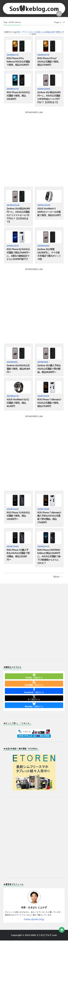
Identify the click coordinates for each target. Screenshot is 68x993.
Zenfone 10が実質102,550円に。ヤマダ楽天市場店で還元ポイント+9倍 (49, 254)
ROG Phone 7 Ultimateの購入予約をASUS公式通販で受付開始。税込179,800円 (49, 517)
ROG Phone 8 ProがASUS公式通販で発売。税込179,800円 (48, 61)
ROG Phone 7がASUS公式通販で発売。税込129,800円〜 (18, 515)
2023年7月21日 (44, 396)
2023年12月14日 (13, 205)
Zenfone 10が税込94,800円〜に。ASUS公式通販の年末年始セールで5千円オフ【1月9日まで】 (49, 97)
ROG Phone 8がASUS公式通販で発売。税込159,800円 (18, 95)
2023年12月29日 (44, 89)
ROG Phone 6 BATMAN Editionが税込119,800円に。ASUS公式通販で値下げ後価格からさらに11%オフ (48, 556)
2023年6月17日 (44, 547)
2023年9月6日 (43, 362)
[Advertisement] (34, 147)
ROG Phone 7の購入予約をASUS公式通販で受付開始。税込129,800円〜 (18, 555)
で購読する (33, 676)
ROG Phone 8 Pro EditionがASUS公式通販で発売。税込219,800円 (18, 61)
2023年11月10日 (44, 205)
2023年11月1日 (13, 246)
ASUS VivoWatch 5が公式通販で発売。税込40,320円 (18, 402)
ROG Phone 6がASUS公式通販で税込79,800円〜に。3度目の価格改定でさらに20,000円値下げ (18, 254)
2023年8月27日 (13, 396)
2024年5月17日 (13, 55)
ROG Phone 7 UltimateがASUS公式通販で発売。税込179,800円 (49, 402)
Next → (58, 576)
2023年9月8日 (12, 362)
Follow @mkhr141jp (34, 919)
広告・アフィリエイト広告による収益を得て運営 (38, 32)
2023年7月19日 (44, 509)
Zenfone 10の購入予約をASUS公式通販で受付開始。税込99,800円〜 (49, 368)
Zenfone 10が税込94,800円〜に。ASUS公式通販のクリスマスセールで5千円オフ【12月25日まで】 (18, 215)
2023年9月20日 (44, 246)
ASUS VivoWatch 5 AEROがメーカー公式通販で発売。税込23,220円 (49, 211)
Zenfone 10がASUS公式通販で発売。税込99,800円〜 (18, 368)
